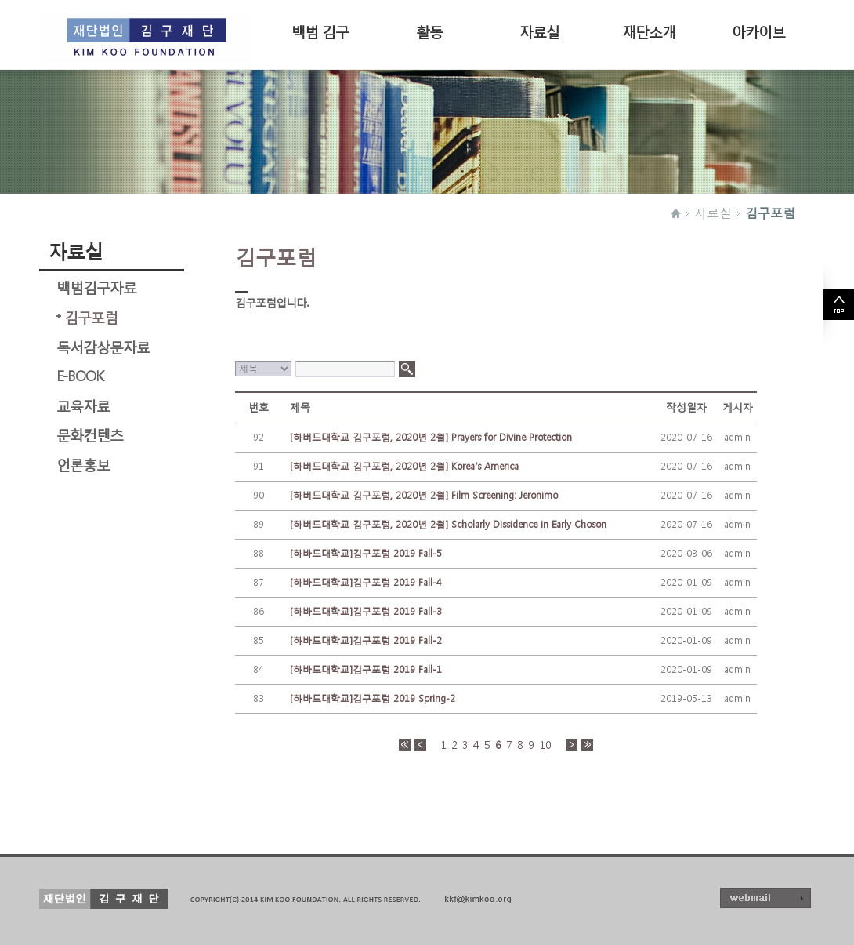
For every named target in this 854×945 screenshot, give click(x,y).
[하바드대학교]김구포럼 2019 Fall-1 (366, 669)
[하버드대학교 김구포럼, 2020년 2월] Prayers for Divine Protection (431, 437)
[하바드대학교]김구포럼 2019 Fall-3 (366, 611)
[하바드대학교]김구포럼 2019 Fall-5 (366, 553)
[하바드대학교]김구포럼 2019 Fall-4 (366, 582)
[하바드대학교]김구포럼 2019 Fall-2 (366, 640)
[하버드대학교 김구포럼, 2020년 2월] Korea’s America (404, 466)
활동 (429, 30)
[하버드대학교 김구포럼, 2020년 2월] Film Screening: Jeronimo (424, 495)
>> (587, 745)
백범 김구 (320, 30)
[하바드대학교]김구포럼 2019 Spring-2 (372, 698)
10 (545, 745)
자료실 (539, 30)
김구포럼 (770, 212)
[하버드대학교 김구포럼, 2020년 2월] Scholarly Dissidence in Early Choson (448, 524)
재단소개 (648, 30)
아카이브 (758, 30)
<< (405, 745)
